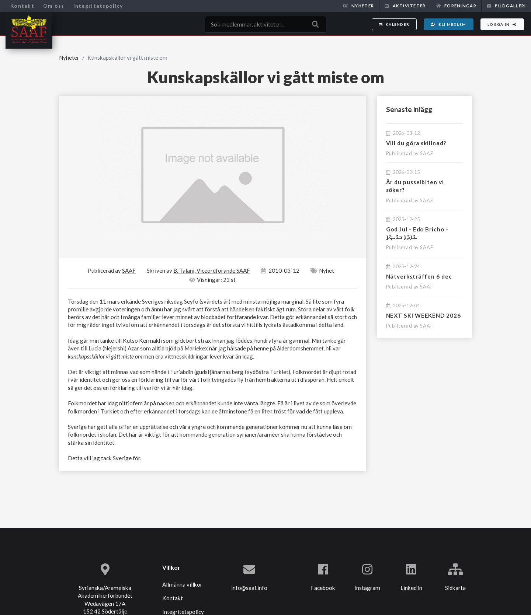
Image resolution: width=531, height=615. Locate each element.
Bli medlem (448, 24)
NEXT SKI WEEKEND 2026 (423, 315)
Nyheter (358, 5)
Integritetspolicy (98, 6)
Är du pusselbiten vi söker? (415, 186)
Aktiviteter (405, 5)
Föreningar (456, 5)
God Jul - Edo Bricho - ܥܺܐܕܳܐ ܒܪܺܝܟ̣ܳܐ (417, 233)
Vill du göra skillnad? (416, 143)
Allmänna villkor (182, 584)
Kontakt (22, 6)
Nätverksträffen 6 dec (419, 276)
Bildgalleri (506, 5)
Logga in (502, 24)
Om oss (54, 6)
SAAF (426, 153)
